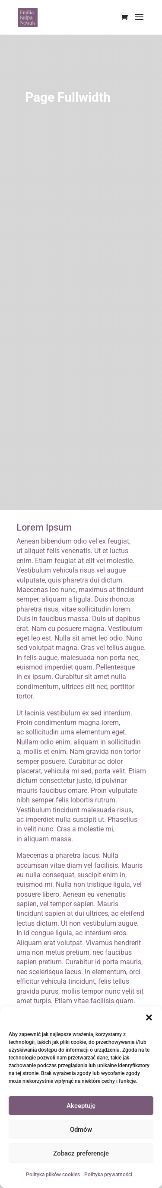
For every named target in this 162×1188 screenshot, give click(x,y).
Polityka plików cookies (53, 1175)
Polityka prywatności (108, 1175)
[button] (149, 1017)
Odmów (81, 1129)
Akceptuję (81, 1106)
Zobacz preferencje (81, 1153)
